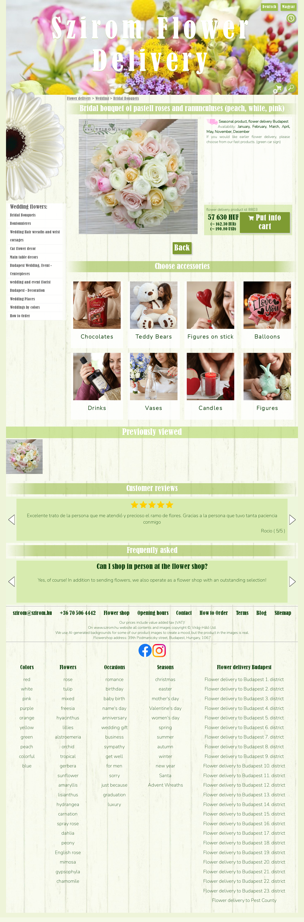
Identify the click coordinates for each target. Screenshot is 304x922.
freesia (68, 708)
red (26, 679)
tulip (68, 689)
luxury (114, 804)
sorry (114, 775)
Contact (184, 613)
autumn (165, 746)
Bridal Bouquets (126, 99)
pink (26, 698)
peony (67, 843)
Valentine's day (165, 708)
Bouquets (41, 119)
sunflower (68, 775)
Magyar (288, 7)
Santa (165, 775)
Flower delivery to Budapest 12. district (244, 785)
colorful (27, 756)
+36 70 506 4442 (78, 613)
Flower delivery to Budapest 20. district (244, 862)
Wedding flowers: (28, 207)
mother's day (165, 698)
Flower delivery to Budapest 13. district (244, 794)
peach (26, 746)
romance (114, 679)
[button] (292, 520)
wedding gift (114, 727)
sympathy (114, 746)
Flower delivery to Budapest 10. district (244, 766)
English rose (68, 852)
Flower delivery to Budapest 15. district (244, 814)
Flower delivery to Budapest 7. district (244, 737)
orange (26, 717)
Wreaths (41, 158)
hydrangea (68, 804)
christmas (165, 679)
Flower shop (36, 174)
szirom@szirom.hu (32, 613)
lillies (68, 727)
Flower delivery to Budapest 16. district (244, 823)
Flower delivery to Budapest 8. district (244, 746)
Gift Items (29, 109)
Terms (242, 613)
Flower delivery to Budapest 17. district (244, 833)
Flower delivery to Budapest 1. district (244, 679)
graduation (114, 794)
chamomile (68, 881)
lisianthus (68, 794)
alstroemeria (68, 737)
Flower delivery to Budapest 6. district (244, 727)
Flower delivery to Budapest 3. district (244, 698)
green (27, 737)
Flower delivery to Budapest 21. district (244, 871)
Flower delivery (79, 99)
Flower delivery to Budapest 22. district (244, 881)
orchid (68, 746)
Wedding (102, 99)
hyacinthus (68, 717)
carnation (68, 814)
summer (165, 737)
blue (27, 766)
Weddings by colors (25, 307)
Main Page (20, 104)
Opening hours (152, 613)
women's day (165, 717)
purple (27, 708)
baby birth (114, 698)
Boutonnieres (20, 224)
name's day (114, 708)
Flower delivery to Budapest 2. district (244, 689)
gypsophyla (68, 871)
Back (182, 248)
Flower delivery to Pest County (244, 900)
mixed (68, 698)
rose (68, 679)
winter (165, 756)
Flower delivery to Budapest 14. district (244, 804)
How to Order (20, 316)
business (114, 737)
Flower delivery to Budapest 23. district (244, 891)
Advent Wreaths (165, 785)
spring (165, 727)
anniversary (114, 717)
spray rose (68, 823)
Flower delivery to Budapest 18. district (244, 843)
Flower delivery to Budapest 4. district (244, 708)
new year (165, 766)
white (27, 689)
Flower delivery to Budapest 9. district (244, 756)
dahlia (67, 833)
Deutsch (269, 7)
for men (114, 766)
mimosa (68, 862)
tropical (68, 756)
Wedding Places (22, 299)
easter (165, 689)
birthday (114, 689)
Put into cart (264, 222)
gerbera (68, 766)
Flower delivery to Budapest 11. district (244, 775)
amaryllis (68, 785)
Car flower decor (23, 249)
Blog (261, 613)
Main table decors (24, 257)
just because (114, 785)
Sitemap (283, 613)
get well (114, 756)
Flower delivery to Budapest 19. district (244, 852)
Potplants (47, 132)
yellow (27, 727)
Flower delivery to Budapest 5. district (244, 717)
